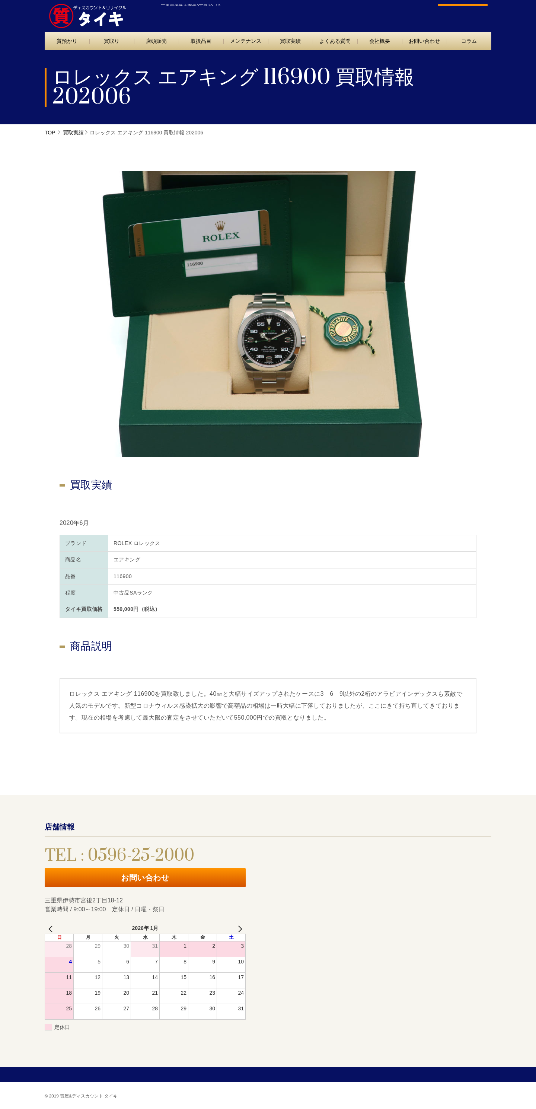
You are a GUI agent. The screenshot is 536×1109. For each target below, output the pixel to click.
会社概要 (379, 41)
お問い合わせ (459, 14)
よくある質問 (335, 41)
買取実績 (290, 41)
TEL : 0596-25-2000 (375, 14)
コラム (469, 41)
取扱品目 (201, 41)
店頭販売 (156, 41)
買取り (111, 41)
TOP (50, 133)
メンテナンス (245, 41)
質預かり (67, 41)
